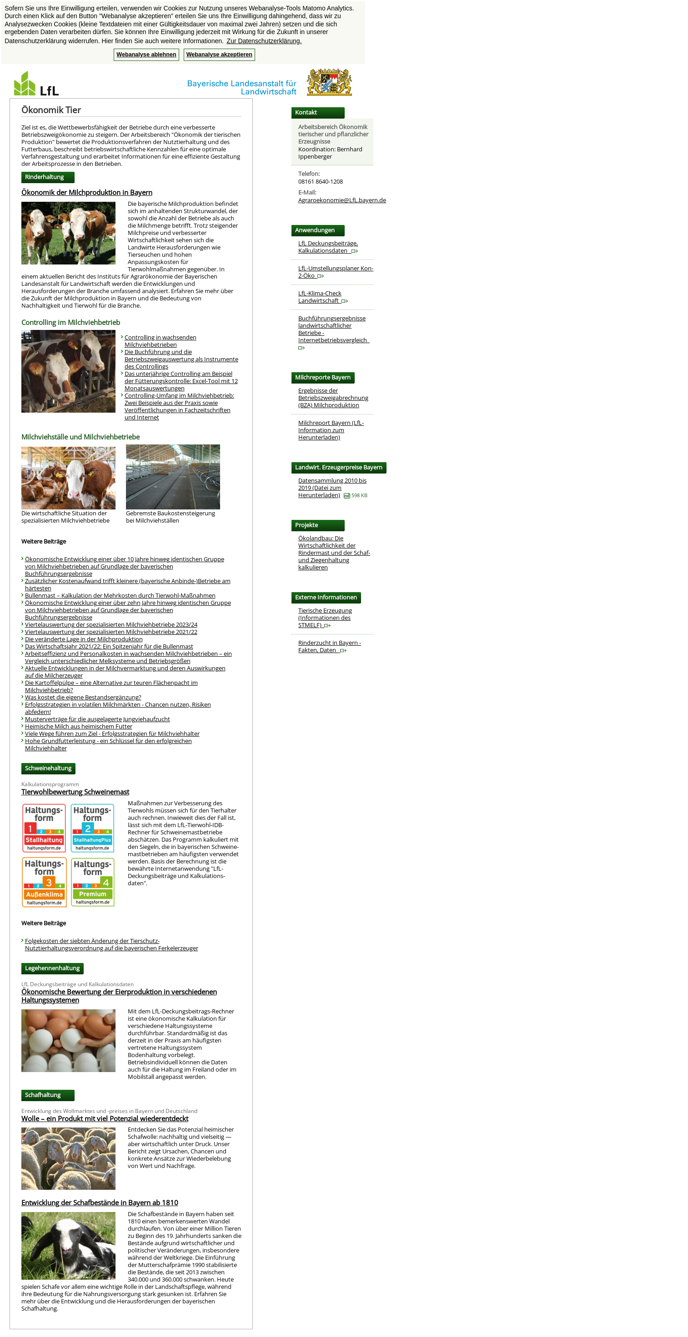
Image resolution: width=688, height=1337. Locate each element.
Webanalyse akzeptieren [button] (219, 54)
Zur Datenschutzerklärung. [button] (264, 41)
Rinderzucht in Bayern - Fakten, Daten (329, 646)
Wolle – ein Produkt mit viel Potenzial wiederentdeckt (104, 1118)
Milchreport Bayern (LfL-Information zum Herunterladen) (331, 430)
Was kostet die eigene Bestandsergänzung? (83, 697)
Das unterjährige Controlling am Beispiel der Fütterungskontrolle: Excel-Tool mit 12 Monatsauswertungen (181, 380)
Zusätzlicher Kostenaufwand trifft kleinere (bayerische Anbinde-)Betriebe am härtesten (128, 584)
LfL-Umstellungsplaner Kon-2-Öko (335, 271)
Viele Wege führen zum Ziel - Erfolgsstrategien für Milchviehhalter (112, 733)
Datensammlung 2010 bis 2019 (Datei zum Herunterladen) (332, 487)
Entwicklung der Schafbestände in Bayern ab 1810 (99, 1202)
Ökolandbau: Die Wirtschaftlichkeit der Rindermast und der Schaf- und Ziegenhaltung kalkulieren (334, 552)
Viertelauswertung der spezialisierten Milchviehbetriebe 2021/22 (111, 632)
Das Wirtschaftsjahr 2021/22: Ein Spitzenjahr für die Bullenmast (109, 646)
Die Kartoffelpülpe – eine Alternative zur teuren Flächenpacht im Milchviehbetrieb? (111, 686)
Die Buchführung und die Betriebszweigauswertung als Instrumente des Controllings (181, 359)
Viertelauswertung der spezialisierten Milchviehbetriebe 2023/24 (111, 624)
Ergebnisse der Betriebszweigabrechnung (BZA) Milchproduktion (333, 397)
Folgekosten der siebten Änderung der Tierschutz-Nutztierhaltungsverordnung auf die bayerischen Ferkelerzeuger (111, 944)
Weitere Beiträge (43, 541)
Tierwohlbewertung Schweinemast (75, 791)
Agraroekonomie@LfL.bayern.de (342, 200)
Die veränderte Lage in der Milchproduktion (84, 639)
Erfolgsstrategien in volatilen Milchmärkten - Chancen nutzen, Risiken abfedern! (118, 708)
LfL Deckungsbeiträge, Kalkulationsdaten (328, 246)
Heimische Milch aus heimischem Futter (78, 726)
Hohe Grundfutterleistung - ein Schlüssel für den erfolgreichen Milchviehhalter (108, 744)
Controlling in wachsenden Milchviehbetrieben (160, 341)
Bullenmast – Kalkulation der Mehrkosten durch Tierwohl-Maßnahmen (120, 595)
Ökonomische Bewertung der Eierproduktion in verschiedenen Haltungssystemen (119, 995)
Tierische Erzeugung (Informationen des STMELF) (325, 617)
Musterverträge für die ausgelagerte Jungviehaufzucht (97, 719)
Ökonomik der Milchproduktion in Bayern (86, 192)
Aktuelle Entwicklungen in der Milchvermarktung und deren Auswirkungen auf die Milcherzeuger (125, 671)
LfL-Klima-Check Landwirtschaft (323, 296)
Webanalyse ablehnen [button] (146, 54)
